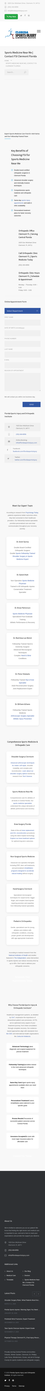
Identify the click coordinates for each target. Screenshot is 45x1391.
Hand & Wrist (26, 655)
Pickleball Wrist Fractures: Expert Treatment (20, 1319)
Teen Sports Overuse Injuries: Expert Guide (20, 1328)
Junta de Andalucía (23, 1036)
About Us (10, 1271)
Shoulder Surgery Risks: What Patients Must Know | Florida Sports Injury (23, 1300)
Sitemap (21, 1386)
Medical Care (11, 1275)
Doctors (27, 1275)
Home (7, 61)
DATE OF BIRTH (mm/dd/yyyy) (14, 328)
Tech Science (27, 776)
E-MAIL (7, 360)
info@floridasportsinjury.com (17, 11)
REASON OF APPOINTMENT (14, 370)
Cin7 (13, 1017)
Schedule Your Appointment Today (22, 979)
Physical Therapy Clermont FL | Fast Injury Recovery (23, 1338)
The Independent (20, 958)
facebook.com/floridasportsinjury (25, 451)
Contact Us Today (22, 1156)
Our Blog (28, 1271)
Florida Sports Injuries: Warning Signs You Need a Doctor (23, 1310)
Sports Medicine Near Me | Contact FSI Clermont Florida (31, 1282)
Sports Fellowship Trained (25, 553)
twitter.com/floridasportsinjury (26, 460)
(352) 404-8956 (13, 7)
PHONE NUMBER (10, 338)
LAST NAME (9, 349)
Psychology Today (32, 512)
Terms (14, 1386)
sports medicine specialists (22, 803)
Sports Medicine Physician (22, 614)
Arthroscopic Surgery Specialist (22, 716)
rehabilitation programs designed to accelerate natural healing (22, 870)
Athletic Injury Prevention (22, 719)
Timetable (10, 1280)
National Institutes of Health (18, 955)
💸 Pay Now (11, 17)
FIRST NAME (9, 317)
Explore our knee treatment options (22, 838)
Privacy (7, 1386)
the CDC (9, 1034)
